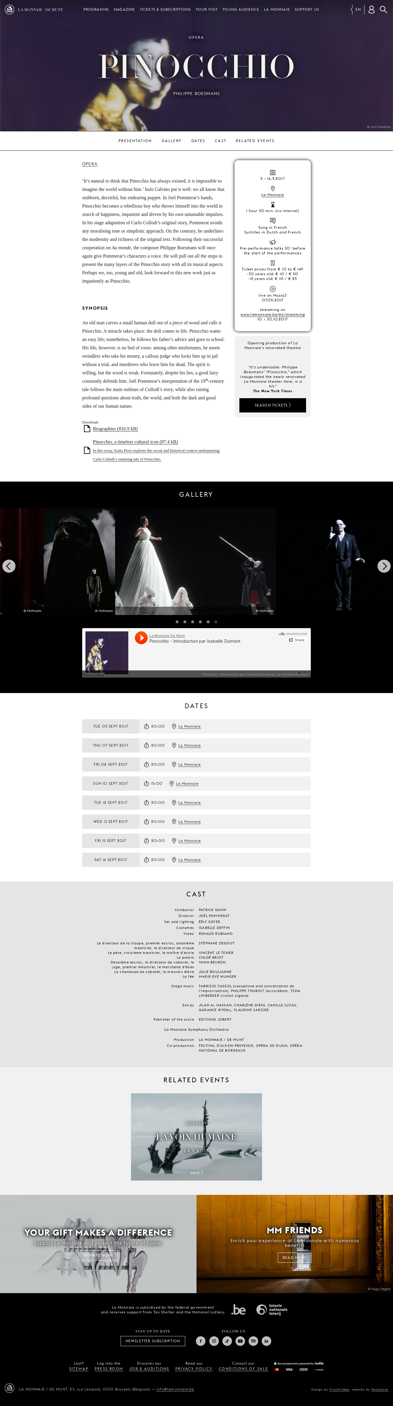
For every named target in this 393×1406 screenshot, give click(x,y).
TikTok (227, 1341)
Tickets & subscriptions (165, 9)
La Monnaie (277, 9)
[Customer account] (371, 9)
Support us (307, 9)
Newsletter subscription (153, 1341)
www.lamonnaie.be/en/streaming (273, 314)
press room (109, 1368)
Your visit (207, 9)
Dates (198, 140)
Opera (90, 163)
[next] (384, 566)
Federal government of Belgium (238, 1309)
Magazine (124, 9)
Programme (96, 9)
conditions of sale (243, 1368)
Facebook (200, 1341)
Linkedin (266, 1341)
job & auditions (149, 1368)
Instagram (214, 1341)
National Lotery (271, 1310)
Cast (221, 140)
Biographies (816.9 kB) (115, 428)
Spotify (253, 1341)
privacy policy (194, 1368)
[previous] (8, 566)
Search (383, 9)
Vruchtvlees (339, 1389)
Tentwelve (379, 1389)
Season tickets (271, 405)
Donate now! (98, 1255)
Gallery (172, 140)
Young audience (240, 9)
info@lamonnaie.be (175, 1389)
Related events (255, 140)
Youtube (240, 1341)
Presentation (135, 140)
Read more (295, 1257)
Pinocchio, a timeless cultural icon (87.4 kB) (156, 450)
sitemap (79, 1368)
